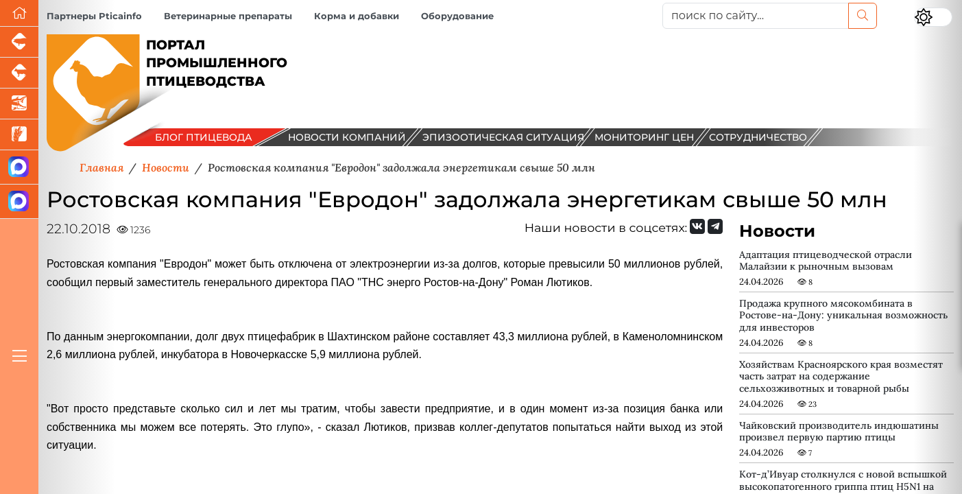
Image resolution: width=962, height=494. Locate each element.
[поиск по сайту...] (755, 16)
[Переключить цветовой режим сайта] (933, 17)
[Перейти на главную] (19, 13)
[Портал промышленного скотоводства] (19, 73)
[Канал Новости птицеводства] (19, 167)
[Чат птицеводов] (19, 202)
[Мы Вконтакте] (697, 226)
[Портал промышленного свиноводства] (19, 42)
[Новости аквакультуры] (19, 104)
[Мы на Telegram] (715, 226)
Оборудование (457, 16)
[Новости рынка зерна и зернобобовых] (19, 134)
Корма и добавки (356, 16)
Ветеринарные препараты (228, 16)
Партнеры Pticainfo (94, 16)
